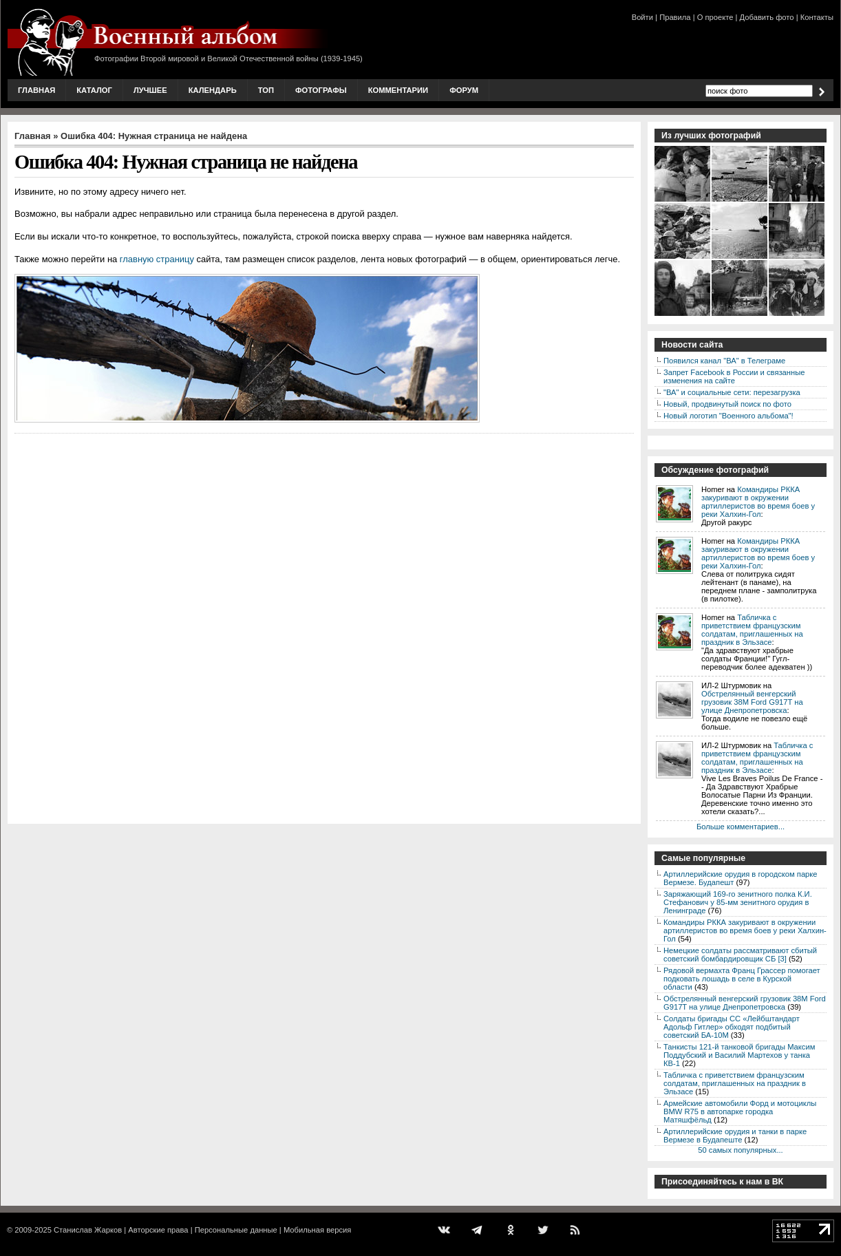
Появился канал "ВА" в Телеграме (724, 360)
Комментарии (398, 90)
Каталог (94, 90)
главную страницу (157, 259)
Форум (463, 90)
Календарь (213, 90)
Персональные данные (236, 1230)
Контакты (816, 17)
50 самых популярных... (740, 1150)
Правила (674, 17)
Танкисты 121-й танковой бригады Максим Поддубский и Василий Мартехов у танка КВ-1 (739, 1055)
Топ (266, 90)
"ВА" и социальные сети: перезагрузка (731, 392)
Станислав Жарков (88, 1230)
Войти (642, 17)
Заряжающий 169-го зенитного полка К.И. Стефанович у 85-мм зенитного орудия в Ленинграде (737, 902)
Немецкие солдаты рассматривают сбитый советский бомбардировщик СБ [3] (740, 954)
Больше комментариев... (740, 826)
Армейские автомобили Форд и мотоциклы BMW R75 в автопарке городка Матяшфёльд (739, 1111)
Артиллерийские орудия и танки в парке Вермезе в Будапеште (735, 1135)
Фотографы (321, 90)
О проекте (715, 17)
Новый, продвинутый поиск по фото (727, 404)
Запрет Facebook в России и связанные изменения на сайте (734, 376)
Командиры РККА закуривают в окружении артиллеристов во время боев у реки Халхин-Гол (758, 501)
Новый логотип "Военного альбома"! (728, 416)
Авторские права (158, 1230)
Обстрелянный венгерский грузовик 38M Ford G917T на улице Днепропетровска (752, 702)
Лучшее (150, 90)
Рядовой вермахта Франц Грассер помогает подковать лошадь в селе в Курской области (741, 978)
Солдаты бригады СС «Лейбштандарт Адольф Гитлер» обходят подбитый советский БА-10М (731, 1026)
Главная (36, 90)
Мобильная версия (317, 1230)
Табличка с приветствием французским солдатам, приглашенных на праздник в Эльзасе (752, 629)
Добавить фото (767, 17)
